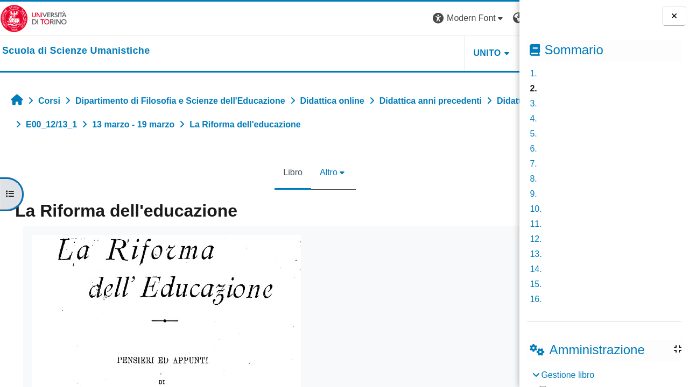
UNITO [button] (386, 53)
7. (533, 163)
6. (533, 148)
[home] (76, 51)
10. (536, 208)
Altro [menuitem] (278, 172)
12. (536, 238)
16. (536, 299)
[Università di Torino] (33, 18)
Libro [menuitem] (242, 172)
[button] (369, 18)
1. (533, 73)
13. (536, 254)
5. (533, 133)
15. (536, 284)
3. (533, 103)
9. (533, 193)
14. (536, 269)
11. (536, 223)
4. (533, 118)
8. (533, 178)
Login (500, 18)
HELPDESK (451, 53)
